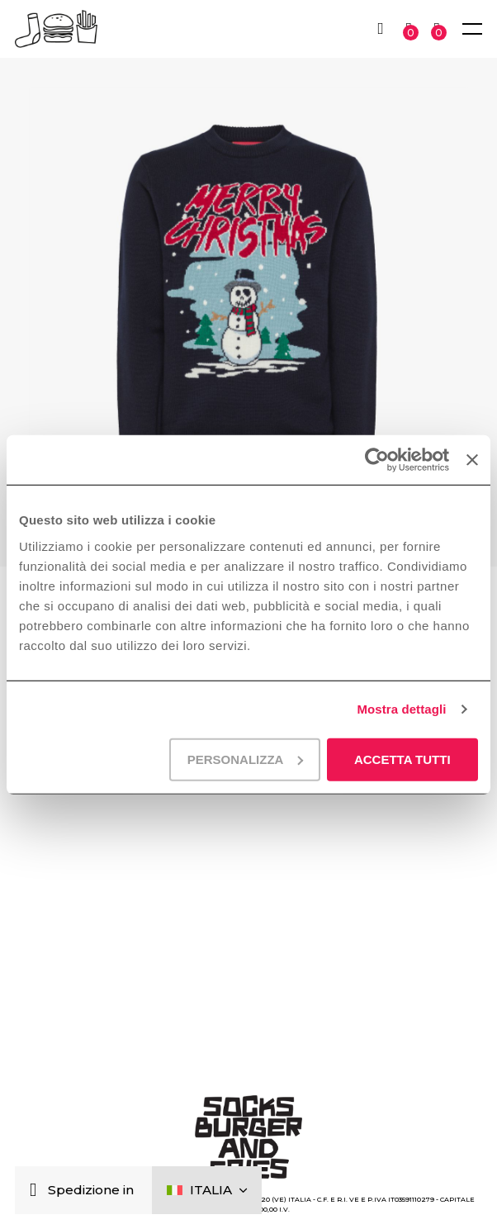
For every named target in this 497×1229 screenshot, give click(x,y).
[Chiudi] (37, 1191)
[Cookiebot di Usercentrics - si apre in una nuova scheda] (377, 460)
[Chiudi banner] (472, 460)
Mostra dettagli (401, 709)
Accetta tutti (402, 759)
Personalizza (245, 759)
